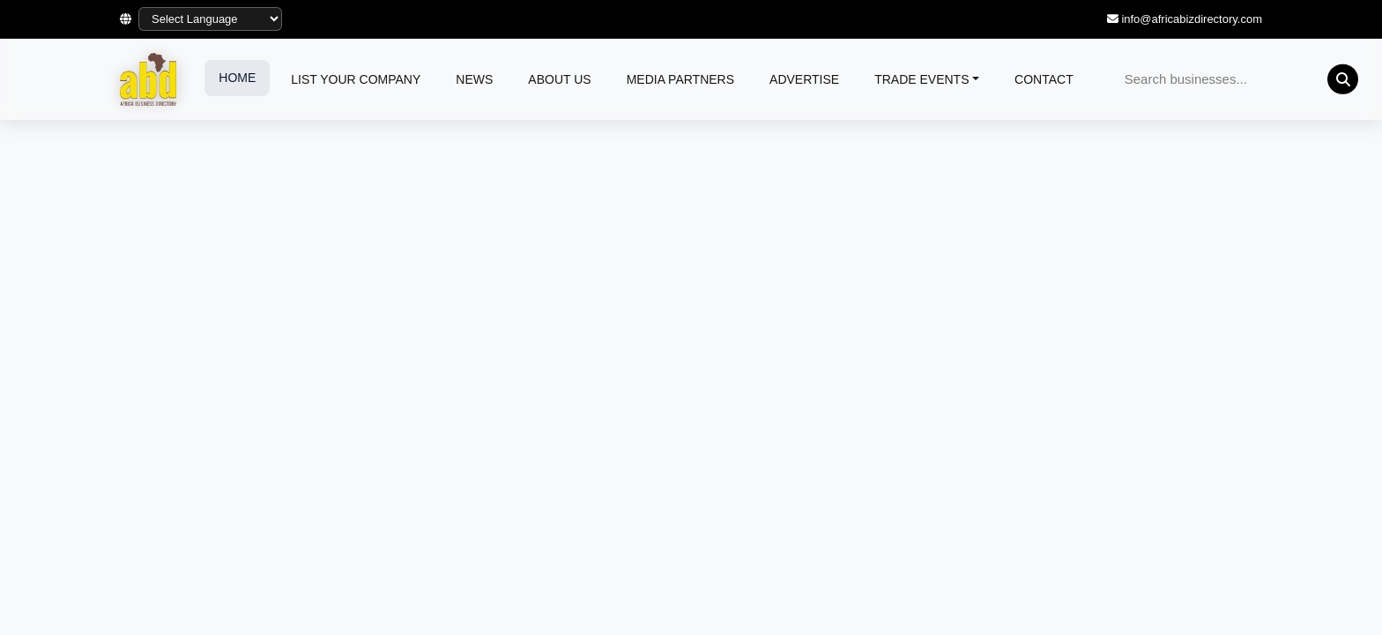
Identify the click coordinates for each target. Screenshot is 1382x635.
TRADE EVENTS (921, 79)
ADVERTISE (804, 79)
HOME (237, 78)
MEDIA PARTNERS (680, 79)
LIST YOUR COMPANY (355, 79)
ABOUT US (559, 79)
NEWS (474, 79)
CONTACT (1044, 79)
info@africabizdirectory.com (1191, 19)
